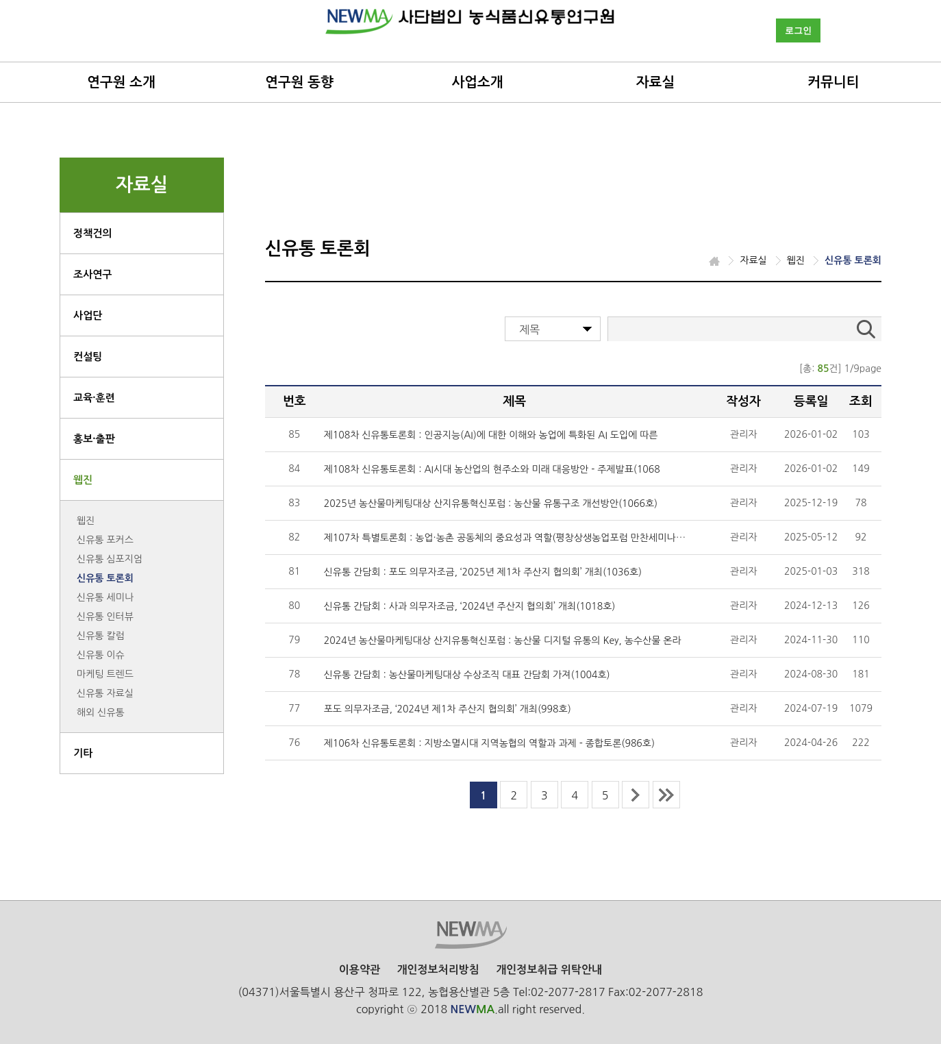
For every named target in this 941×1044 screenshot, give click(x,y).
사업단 (87, 315)
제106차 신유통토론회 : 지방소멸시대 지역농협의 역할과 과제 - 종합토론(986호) (489, 743)
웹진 (82, 480)
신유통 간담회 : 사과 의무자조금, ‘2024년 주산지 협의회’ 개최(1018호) (470, 606)
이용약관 (359, 970)
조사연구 (92, 274)
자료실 (655, 82)
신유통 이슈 (101, 655)
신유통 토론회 (105, 578)
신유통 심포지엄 (109, 559)
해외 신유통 (101, 712)
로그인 (798, 30)
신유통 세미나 (105, 597)
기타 (82, 753)
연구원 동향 (299, 82)
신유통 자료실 (105, 693)
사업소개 (477, 82)
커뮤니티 (833, 82)
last (666, 794)
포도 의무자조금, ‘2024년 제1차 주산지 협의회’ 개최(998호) (447, 709)
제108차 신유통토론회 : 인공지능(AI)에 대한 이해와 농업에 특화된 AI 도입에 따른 (491, 435)
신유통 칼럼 (101, 636)
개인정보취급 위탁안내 (549, 970)
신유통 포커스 (105, 540)
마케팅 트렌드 (105, 674)
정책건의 (92, 233)
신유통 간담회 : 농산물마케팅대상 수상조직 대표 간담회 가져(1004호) (467, 675)
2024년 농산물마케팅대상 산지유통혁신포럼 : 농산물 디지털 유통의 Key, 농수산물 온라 (502, 640)
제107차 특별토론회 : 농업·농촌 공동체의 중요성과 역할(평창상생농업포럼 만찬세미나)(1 (506, 538)
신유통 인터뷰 (105, 616)
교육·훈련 (94, 398)
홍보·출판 (94, 439)
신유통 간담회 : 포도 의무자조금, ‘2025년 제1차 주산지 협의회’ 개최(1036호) (483, 572)
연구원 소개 (121, 82)
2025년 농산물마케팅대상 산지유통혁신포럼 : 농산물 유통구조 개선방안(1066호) (490, 503)
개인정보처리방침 (438, 970)
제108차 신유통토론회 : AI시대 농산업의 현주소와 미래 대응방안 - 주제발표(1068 (492, 469)
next (635, 794)
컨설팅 (87, 356)
